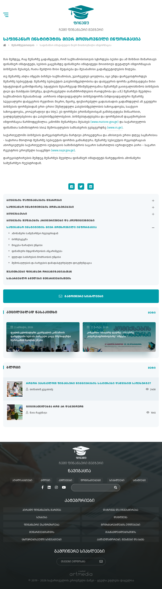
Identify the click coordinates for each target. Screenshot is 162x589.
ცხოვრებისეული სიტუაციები (42, 539)
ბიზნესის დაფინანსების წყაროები (34, 200)
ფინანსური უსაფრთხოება (41, 525)
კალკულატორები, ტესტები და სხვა (120, 539)
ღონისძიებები (91, 480)
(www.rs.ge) (115, 127)
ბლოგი (45, 480)
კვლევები (65, 480)
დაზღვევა (120, 517)
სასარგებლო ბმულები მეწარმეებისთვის (38, 278)
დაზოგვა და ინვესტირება (120, 510)
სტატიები (139, 480)
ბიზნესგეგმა (20, 239)
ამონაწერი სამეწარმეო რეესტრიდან (35, 233)
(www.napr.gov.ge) (63, 150)
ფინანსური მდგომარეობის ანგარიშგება (37, 251)
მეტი (152, 313)
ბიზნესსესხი (16, 214)
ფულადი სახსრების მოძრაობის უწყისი (36, 257)
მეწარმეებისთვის (22, 45)
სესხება (41, 517)
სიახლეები (116, 480)
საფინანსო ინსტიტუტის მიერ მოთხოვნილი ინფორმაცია (51, 227)
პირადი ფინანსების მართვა (41, 510)
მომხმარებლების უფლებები (120, 525)
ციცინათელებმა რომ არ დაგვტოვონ (55, 406)
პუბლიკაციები (22, 480)
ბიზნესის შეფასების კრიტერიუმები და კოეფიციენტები (50, 220)
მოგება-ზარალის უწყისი (27, 245)
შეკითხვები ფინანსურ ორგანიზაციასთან (39, 272)
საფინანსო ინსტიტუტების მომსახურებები (40, 207)
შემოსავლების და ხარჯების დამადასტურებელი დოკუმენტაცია (52, 263)
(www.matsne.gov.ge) (104, 122)
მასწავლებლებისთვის (120, 532)
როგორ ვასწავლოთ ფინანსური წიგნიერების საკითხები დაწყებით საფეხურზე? (88, 383)
